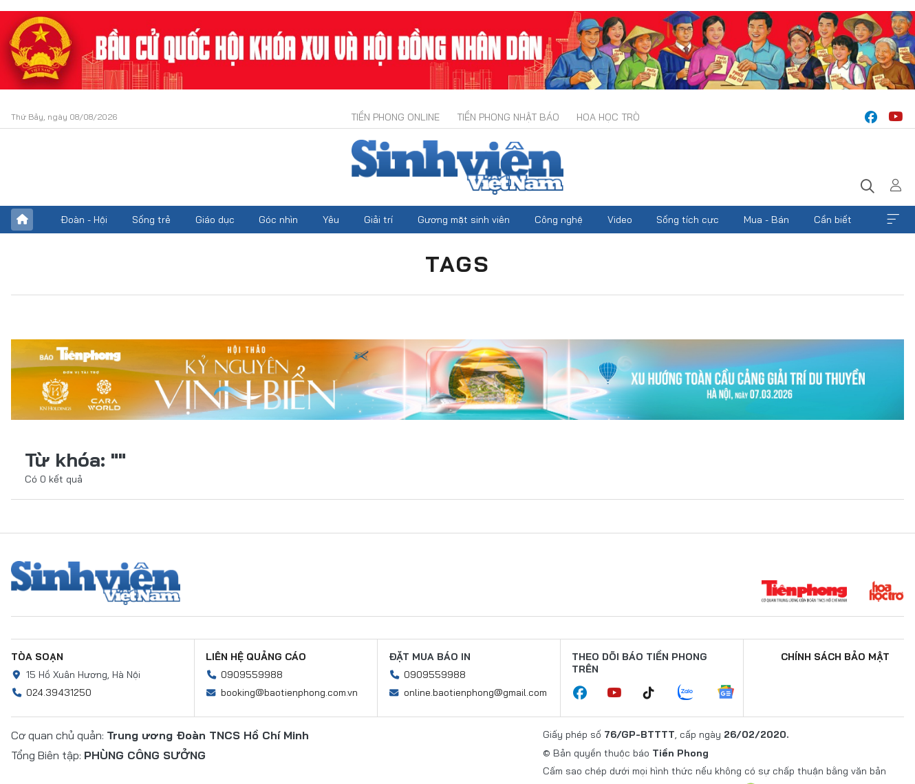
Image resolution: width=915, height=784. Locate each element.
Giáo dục (215, 219)
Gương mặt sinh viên (464, 219)
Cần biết (833, 219)
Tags (457, 263)
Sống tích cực (687, 219)
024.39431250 (59, 692)
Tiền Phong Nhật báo (508, 117)
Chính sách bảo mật (835, 656)
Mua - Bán (766, 219)
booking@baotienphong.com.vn (289, 692)
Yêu (331, 219)
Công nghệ (559, 219)
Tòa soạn (37, 656)
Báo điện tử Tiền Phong (457, 167)
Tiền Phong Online (395, 117)
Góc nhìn (278, 219)
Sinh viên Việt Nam (95, 583)
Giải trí (378, 219)
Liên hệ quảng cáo (256, 656)
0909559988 (252, 674)
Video (619, 219)
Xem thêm (893, 220)
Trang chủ (22, 220)
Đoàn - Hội (84, 219)
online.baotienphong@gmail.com (475, 692)
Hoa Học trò (608, 117)
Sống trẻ (151, 219)
